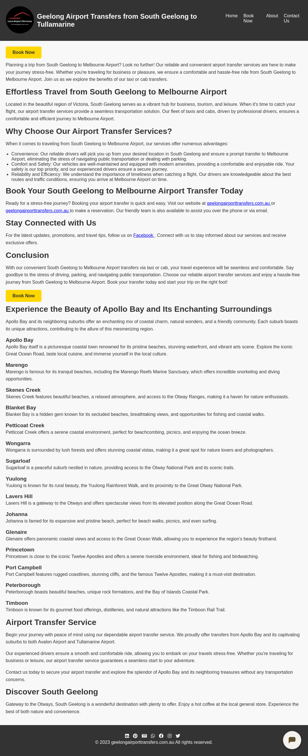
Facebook (144, 235)
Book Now (249, 18)
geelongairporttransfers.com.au (239, 203)
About (272, 15)
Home (232, 15)
